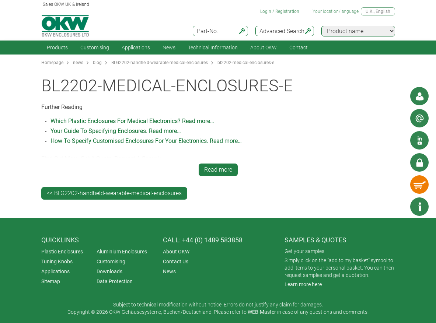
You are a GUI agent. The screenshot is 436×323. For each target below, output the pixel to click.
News (169, 47)
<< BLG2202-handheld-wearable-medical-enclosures (114, 193)
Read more (218, 169)
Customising (94, 47)
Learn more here (303, 284)
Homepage (52, 62)
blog (97, 62)
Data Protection (115, 281)
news (78, 62)
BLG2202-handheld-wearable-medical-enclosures (159, 62)
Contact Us (175, 261)
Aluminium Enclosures (122, 251)
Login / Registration (279, 11)
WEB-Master (262, 312)
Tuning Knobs (57, 261)
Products (57, 47)
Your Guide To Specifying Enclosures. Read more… (115, 130)
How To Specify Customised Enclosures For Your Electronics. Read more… (146, 140)
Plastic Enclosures (62, 251)
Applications (136, 47)
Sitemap (50, 281)
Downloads (109, 271)
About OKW (176, 251)
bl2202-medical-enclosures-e (245, 62)
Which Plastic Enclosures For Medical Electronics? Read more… (132, 120)
